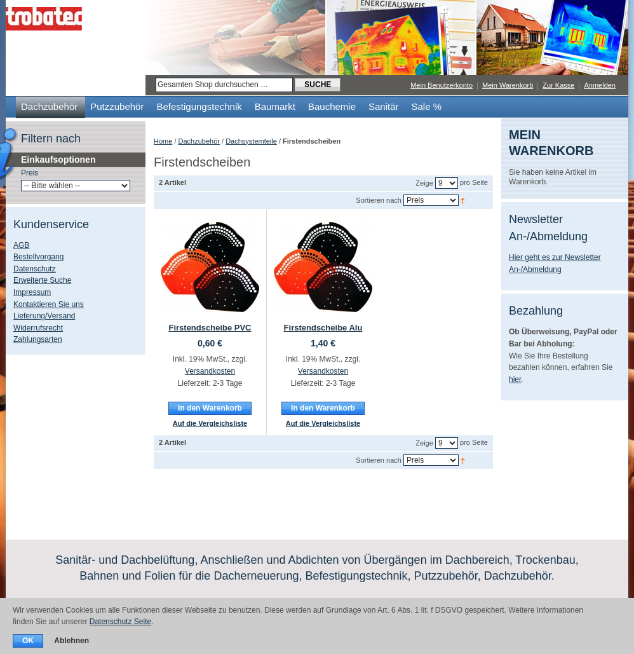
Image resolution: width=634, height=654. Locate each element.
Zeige (424, 183)
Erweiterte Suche (42, 280)
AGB (21, 245)
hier (515, 379)
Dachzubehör (199, 141)
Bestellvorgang (38, 256)
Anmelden (600, 85)
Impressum (32, 292)
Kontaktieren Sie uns (48, 304)
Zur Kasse (558, 85)
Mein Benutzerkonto (441, 85)
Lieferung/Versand (44, 315)
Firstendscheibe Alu (323, 327)
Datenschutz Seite (120, 621)
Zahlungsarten (37, 339)
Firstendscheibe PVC (209, 327)
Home (163, 141)
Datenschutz (34, 268)
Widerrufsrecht (38, 328)
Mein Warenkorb (507, 85)
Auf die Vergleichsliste (210, 423)
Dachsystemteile (251, 141)
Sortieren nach (378, 200)
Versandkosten (210, 371)
